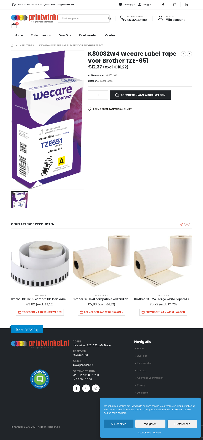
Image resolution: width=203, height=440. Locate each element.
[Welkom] (171, 18)
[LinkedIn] (186, 4)
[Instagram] (174, 4)
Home (19, 35)
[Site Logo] (33, 18)
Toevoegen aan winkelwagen (142, 95)
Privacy (157, 432)
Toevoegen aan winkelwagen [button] (42, 312)
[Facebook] (163, 4)
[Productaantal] (98, 95)
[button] (182, 224)
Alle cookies (118, 424)
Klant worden (88, 35)
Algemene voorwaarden (150, 377)
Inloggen (144, 5)
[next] (189, 53)
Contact (111, 35)
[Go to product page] (40, 262)
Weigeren (150, 424)
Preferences (182, 424)
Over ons (65, 35)
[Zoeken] (109, 18)
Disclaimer (143, 392)
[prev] (183, 53)
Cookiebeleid (144, 432)
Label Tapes (106, 81)
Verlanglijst (126, 5)
